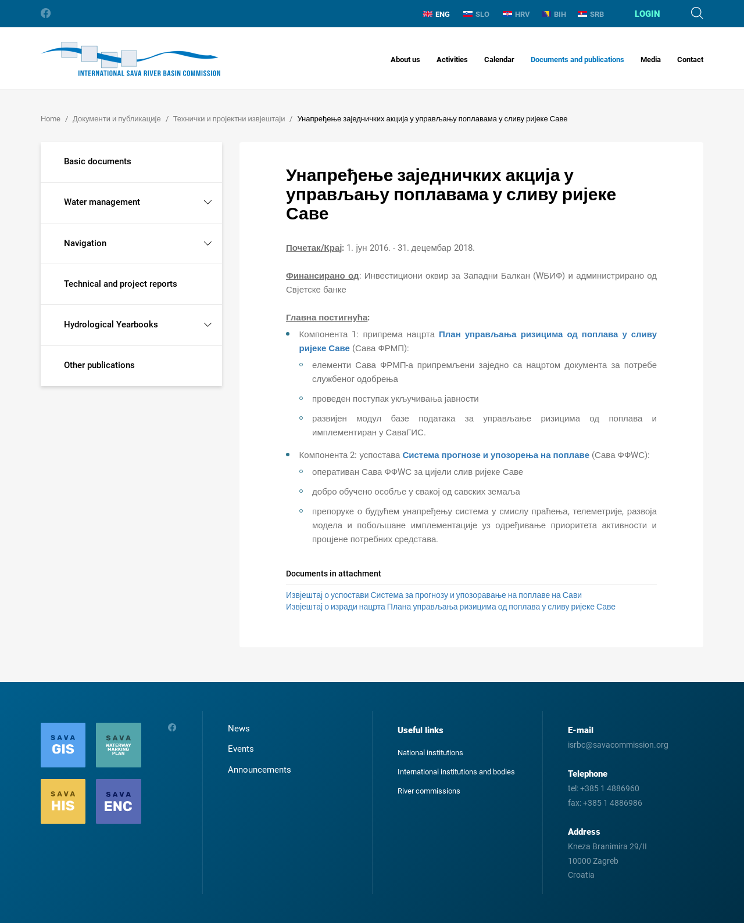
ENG (436, 14)
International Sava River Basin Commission (130, 59)
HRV (516, 14)
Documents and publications (577, 59)
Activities (452, 59)
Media (651, 59)
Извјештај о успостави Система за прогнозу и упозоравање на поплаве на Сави (434, 595)
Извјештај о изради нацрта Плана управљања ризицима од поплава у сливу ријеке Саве (451, 606)
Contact (690, 59)
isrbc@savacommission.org (618, 744)
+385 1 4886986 (612, 802)
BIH (554, 14)
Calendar (499, 59)
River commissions (429, 791)
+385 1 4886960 (609, 788)
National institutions (430, 752)
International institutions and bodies (456, 771)
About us (405, 59)
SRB (591, 14)
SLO (476, 14)
